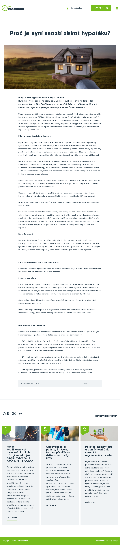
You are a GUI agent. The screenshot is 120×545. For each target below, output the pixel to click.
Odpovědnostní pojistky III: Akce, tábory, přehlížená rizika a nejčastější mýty (58, 453)
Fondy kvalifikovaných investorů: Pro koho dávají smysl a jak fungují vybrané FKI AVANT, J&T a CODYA (20, 454)
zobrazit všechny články (106, 416)
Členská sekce (72, 8)
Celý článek (12, 518)
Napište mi (100, 8)
